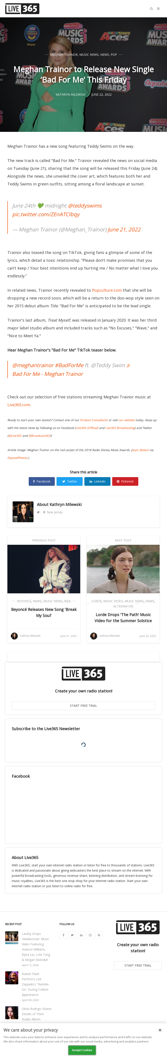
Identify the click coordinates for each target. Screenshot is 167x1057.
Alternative (123, 606)
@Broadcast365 (39, 436)
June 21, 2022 (124, 229)
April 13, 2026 (30, 965)
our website (127, 420)
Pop (114, 54)
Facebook (41, 481)
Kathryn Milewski (66, 504)
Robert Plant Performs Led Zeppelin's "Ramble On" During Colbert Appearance (35, 984)
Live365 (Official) (87, 428)
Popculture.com (107, 290)
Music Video (113, 601)
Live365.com (18, 404)
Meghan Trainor (64, 54)
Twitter (69, 481)
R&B (67, 601)
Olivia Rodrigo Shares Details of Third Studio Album (37, 1014)
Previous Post (44, 540)
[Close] (160, 1030)
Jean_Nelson (140, 450)
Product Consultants (94, 420)
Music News (89, 54)
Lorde (96, 601)
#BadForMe (69, 365)
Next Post (123, 540)
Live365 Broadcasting (120, 428)
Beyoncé (24, 601)
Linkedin (97, 481)
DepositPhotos (17, 458)
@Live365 (15, 436)
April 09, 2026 (30, 1000)
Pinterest (125, 481)
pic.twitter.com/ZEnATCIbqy (45, 214)
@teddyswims (85, 205)
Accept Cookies (82, 1050)
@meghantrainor (32, 365)
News (104, 54)
